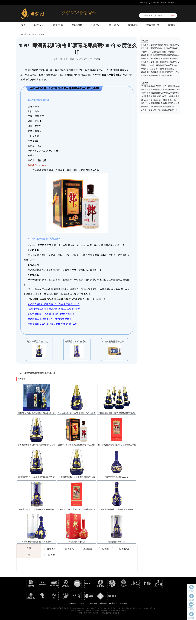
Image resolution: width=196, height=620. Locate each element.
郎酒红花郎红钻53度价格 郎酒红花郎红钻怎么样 (161, 65)
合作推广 (83, 603)
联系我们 (113, 603)
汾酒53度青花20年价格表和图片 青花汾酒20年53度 (54, 309)
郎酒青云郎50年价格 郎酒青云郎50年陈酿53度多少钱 (163, 59)
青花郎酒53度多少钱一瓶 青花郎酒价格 (157, 69)
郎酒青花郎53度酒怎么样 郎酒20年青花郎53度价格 (162, 52)
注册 (145, 3)
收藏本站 (171, 3)
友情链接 (103, 603)
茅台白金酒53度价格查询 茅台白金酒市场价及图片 (53, 304)
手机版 (153, 3)
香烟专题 (58, 25)
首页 (23, 25)
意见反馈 (123, 603)
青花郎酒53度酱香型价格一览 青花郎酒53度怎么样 (162, 48)
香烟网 (31, 34)
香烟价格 (114, 25)
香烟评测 (133, 25)
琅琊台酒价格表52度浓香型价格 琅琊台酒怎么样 (52, 324)
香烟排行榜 (152, 25)
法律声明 (93, 603)
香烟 (28, 548)
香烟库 (171, 25)
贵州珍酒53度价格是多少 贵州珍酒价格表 (50, 319)
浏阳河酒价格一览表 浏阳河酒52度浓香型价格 (51, 314)
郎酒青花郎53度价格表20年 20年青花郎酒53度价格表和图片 (166, 55)
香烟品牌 (76, 25)
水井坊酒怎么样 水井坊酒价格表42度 (40, 373)
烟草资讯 (39, 25)
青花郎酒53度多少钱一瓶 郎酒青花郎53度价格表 (161, 62)
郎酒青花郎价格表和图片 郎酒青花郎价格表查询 (161, 72)
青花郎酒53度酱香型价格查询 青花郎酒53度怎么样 (162, 45)
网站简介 (73, 603)
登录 (141, 3)
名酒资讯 (95, 25)
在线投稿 (163, 3)
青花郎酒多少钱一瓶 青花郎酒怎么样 (156, 76)
